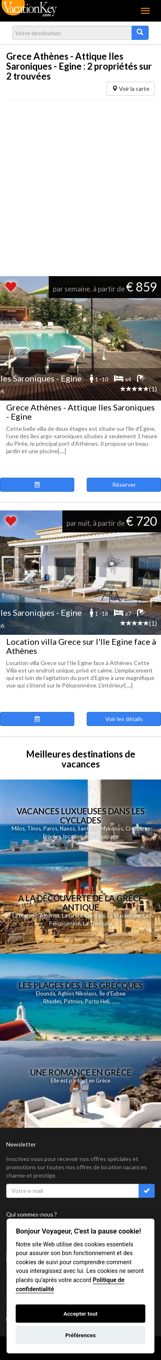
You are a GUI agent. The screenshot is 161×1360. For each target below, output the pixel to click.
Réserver (124, 484)
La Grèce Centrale (83, 915)
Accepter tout (81, 1313)
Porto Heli (97, 1001)
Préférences (80, 1335)
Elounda (45, 993)
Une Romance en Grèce (80, 1072)
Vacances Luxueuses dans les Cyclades (81, 815)
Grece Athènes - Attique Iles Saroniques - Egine (80, 411)
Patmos (73, 1001)
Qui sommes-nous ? (31, 1214)
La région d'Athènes (35, 915)
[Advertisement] (77, 188)
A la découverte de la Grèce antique (80, 903)
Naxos (67, 828)
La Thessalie (97, 923)
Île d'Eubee (112, 993)
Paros (50, 828)
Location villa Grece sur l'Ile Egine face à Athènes (81, 646)
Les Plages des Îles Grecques (81, 985)
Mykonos (111, 828)
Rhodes (52, 1001)
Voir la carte (130, 88)
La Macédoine (124, 915)
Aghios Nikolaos (77, 993)
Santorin (88, 828)
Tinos (34, 828)
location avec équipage (90, 836)
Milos (18, 828)
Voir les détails (124, 718)
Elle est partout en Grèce (80, 1080)
